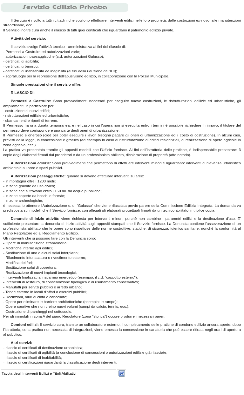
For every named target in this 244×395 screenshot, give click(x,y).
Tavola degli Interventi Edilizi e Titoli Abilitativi (39, 373)
